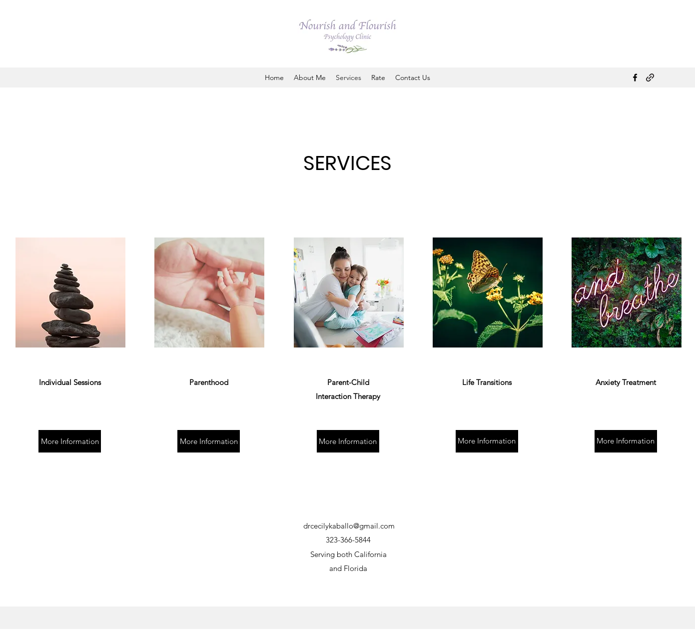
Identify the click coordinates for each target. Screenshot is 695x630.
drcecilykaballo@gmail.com (349, 525)
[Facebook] (635, 77)
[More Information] (69, 441)
